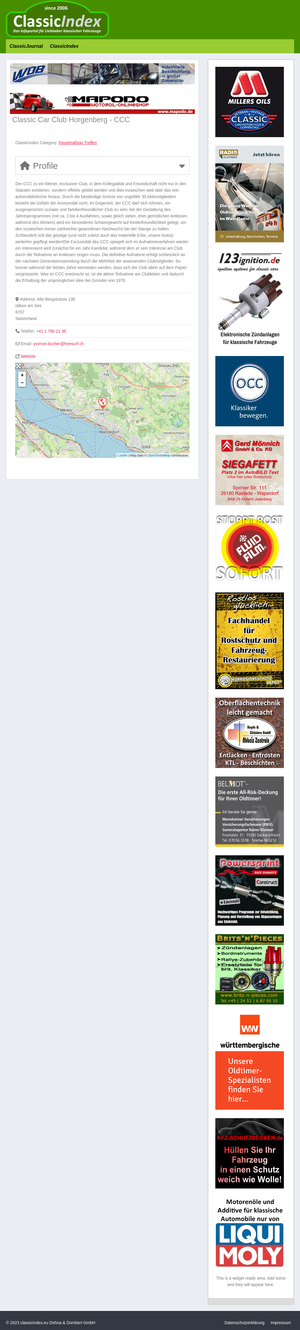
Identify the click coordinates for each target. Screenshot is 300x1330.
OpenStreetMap (159, 455)
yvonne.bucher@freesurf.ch (58, 343)
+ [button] (22, 375)
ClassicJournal (26, 46)
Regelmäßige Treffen (78, 142)
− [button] (22, 382)
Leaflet (122, 455)
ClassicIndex (64, 46)
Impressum (281, 1322)
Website (28, 356)
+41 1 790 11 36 (51, 331)
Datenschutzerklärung (245, 1322)
